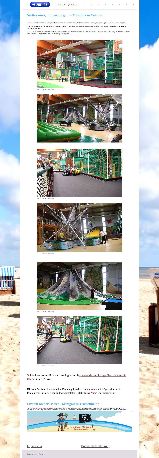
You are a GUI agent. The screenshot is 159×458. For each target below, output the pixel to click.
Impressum (34, 446)
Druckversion (31, 454)
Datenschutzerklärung (95, 446)
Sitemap (42, 454)
